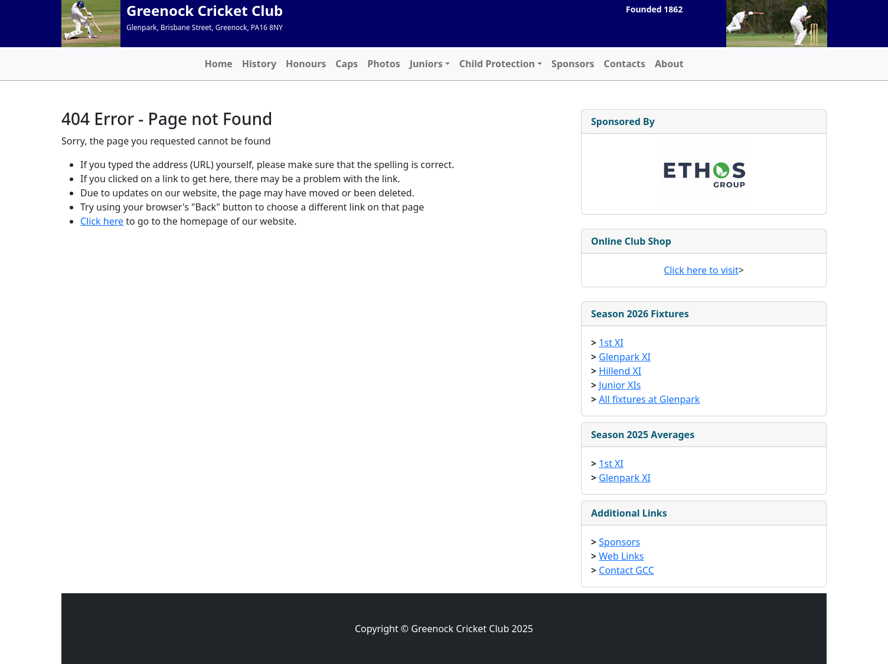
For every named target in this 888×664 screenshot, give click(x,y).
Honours (306, 63)
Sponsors (573, 63)
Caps (346, 63)
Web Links (621, 556)
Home (218, 63)
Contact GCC (626, 570)
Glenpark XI (625, 356)
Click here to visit (701, 270)
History (259, 63)
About (669, 63)
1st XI (611, 342)
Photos (383, 63)
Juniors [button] (426, 63)
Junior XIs (620, 385)
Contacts (624, 63)
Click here (101, 221)
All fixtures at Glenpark (649, 399)
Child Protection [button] (497, 63)
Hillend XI (620, 370)
